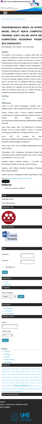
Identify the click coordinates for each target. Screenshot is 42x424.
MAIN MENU (5, 13)
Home (3, 19)
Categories (8, 362)
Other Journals (9, 359)
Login (30, 3)
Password (5, 260)
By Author (8, 354)
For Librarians (9, 313)
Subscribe (8, 285)
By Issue (7, 351)
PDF (3, 99)
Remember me (10, 267)
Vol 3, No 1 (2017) (12, 19)
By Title (7, 357)
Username (5, 254)
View (6, 282)
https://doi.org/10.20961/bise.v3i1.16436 (18, 178)
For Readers (9, 308)
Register (37, 3)
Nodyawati (22, 19)
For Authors (8, 311)
